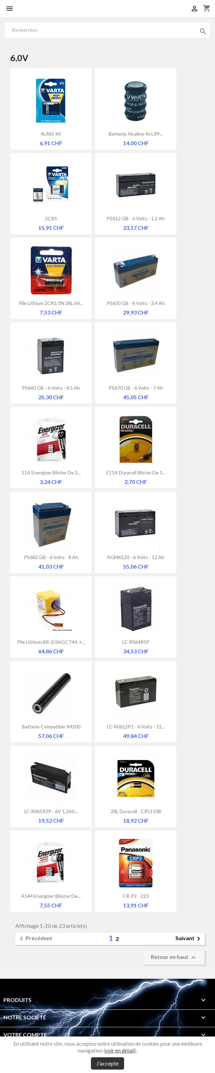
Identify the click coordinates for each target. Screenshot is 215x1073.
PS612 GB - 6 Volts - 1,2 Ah (136, 218)
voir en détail (120, 1050)
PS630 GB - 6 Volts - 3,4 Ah (136, 303)
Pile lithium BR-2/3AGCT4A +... (51, 641)
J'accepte (107, 1063)
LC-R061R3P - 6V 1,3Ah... (51, 811)
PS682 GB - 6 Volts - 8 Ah (51, 557)
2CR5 (51, 218)
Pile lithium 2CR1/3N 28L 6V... (51, 303)
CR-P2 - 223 (136, 895)
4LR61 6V (51, 133)
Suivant (189, 939)
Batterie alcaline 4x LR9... (136, 133)
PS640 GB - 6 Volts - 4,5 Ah (51, 387)
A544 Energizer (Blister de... (51, 895)
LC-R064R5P (135, 641)
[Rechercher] (107, 30)
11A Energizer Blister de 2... (51, 472)
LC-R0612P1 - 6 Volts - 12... (136, 726)
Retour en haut (174, 957)
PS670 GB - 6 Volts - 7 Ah (136, 387)
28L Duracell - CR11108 (136, 811)
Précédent (34, 939)
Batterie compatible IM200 (51, 726)
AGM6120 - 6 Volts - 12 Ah (135, 557)
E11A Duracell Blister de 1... (135, 472)
